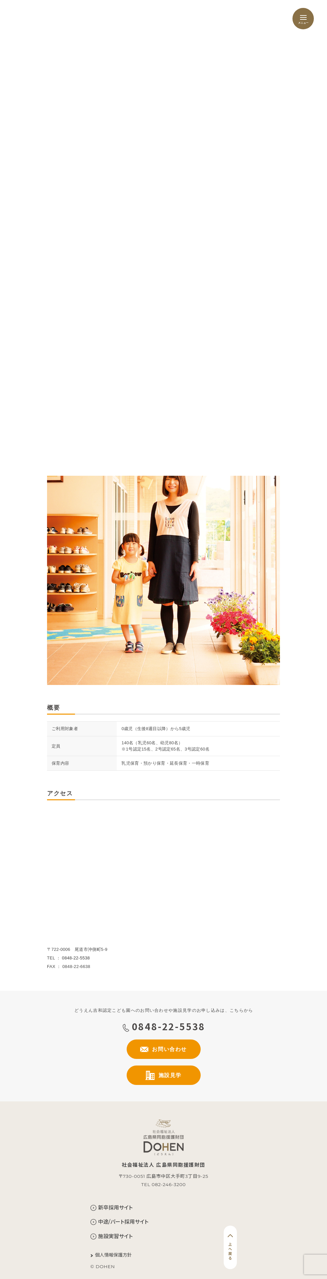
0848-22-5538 (76, 957)
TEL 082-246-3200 (163, 1184)
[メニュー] (303, 18)
